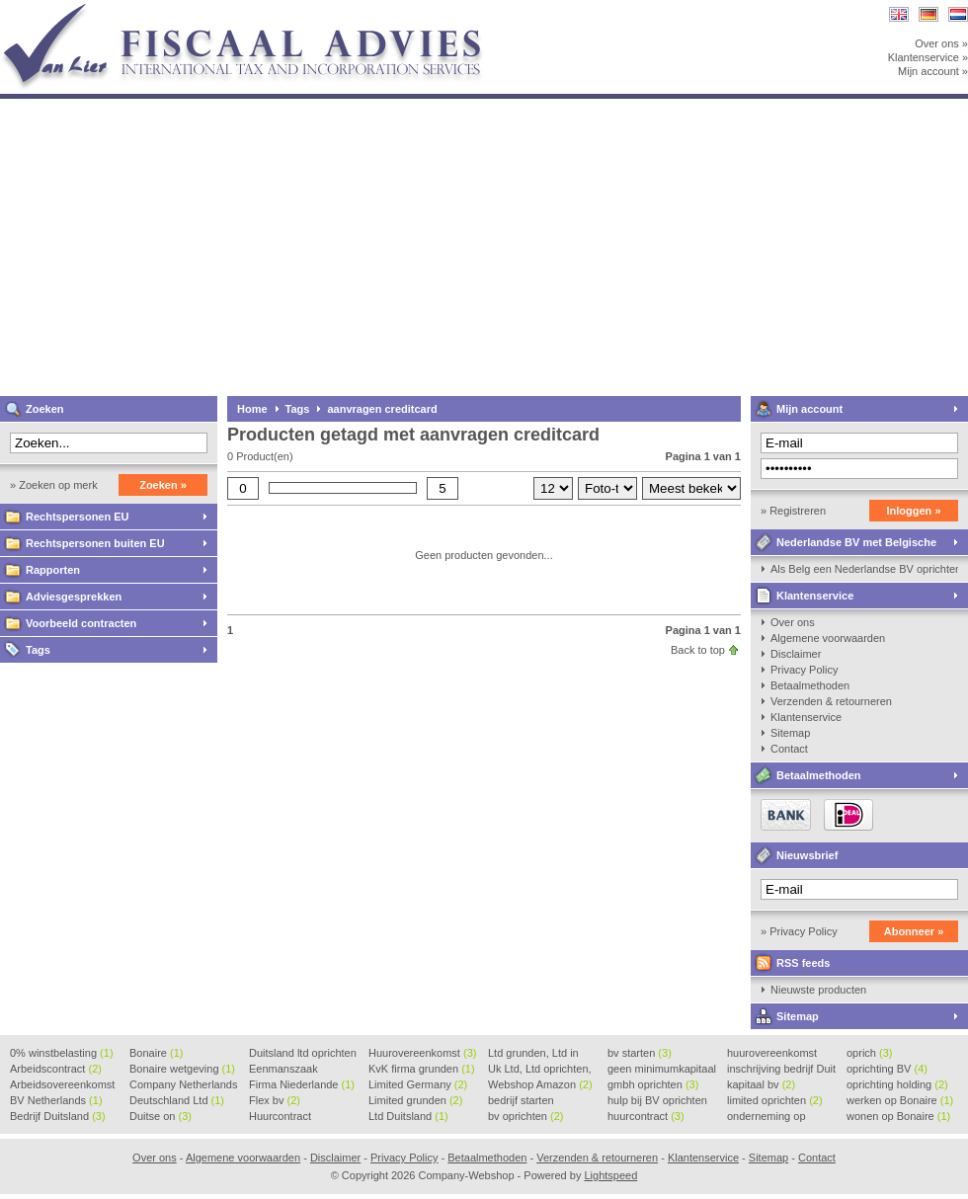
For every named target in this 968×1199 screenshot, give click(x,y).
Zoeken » (163, 485)
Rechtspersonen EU (77, 516)
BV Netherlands (56, 1100)
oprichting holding (897, 1084)
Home (252, 409)
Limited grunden (415, 1100)
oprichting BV (887, 1069)
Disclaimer (795, 654)
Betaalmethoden (809, 685)
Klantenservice (814, 595)
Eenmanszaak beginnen (283, 1070)
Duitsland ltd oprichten (303, 1054)
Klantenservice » (928, 57)
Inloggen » (914, 511)
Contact (789, 749)
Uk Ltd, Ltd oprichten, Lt (540, 1070)
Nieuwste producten (818, 990)
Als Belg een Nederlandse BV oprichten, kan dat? (864, 569)
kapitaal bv (761, 1084)
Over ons (792, 622)
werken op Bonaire (900, 1100)
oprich (869, 1053)
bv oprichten (525, 1116)
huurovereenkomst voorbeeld (772, 1054)
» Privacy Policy (799, 931)
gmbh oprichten (652, 1084)
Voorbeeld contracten (81, 623)
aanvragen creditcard (382, 409)
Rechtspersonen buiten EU (95, 543)
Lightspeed (610, 1175)
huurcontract (646, 1116)
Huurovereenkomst (422, 1053)
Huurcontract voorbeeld (281, 1117)
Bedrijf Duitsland (58, 1116)
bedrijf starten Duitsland (521, 1101)
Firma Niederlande (302, 1084)
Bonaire (156, 1053)
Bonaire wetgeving (182, 1069)
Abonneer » (914, 931)
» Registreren (793, 511)
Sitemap (790, 733)
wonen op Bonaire (898, 1116)
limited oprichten (775, 1100)
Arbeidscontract (56, 1069)
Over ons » (941, 43)
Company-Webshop (262, 9)
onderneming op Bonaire (766, 1117)
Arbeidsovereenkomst (62, 1085)
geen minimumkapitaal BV (661, 1070)
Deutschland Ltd (176, 1100)
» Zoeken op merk (54, 485)
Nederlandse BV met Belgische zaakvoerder (843, 545)
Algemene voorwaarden (827, 638)
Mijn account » (933, 71)
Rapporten (53, 570)
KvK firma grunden (421, 1069)
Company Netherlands (183, 1085)
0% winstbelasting (62, 1053)
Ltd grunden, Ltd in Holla (533, 1054)
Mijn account (809, 409)
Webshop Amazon (540, 1084)
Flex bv (274, 1100)
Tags (38, 650)
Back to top (698, 650)
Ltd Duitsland (408, 1116)
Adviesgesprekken (73, 596)
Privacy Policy (804, 670)
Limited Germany (417, 1084)
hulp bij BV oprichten (657, 1101)
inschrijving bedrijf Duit (781, 1070)
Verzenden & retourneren (831, 701)
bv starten (639, 1053)
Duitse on (160, 1116)
